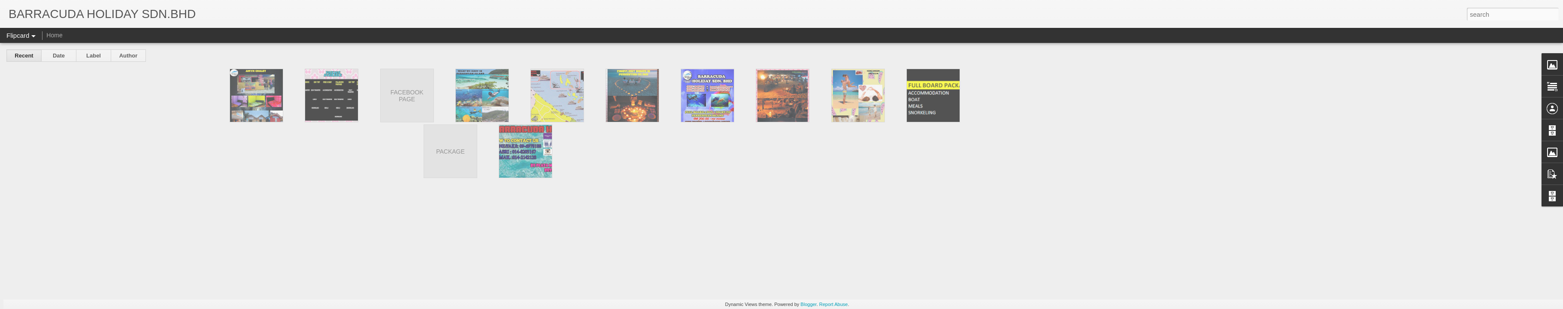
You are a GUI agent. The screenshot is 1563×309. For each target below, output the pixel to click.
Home (54, 35)
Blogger (808, 304)
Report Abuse (833, 304)
